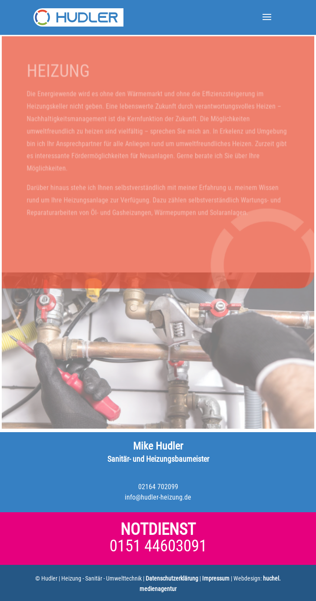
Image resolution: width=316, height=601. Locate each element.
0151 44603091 (158, 546)
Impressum (216, 578)
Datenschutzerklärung (172, 578)
